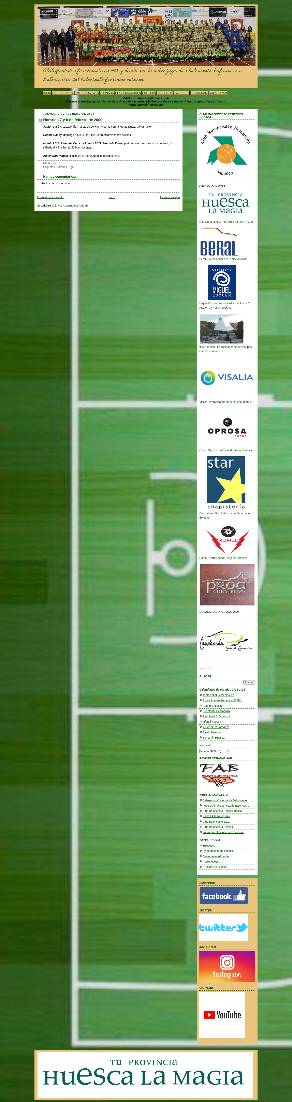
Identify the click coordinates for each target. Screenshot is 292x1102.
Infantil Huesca (212, 721)
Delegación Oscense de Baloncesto (225, 800)
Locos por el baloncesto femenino (223, 832)
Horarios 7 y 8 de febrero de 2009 (72, 120)
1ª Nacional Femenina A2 (218, 695)
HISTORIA (149, 93)
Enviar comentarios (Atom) (71, 205)
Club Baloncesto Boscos (218, 827)
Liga (71, 167)
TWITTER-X (181, 93)
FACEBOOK (165, 93)
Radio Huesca (211, 861)
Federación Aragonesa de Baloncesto (226, 805)
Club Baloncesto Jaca (216, 821)
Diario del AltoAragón (216, 856)
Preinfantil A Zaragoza (216, 711)
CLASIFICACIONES (128, 93)
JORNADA (107, 93)
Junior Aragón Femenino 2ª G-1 (222, 700)
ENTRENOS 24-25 (87, 93)
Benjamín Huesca (213, 737)
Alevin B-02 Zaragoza (216, 727)
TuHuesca (209, 845)
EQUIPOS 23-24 (63, 93)
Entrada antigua (170, 197)
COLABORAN (218, 93)
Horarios (61, 167)
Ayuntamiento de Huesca (218, 850)
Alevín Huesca (212, 732)
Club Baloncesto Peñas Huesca (222, 811)
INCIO (47, 93)
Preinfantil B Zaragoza (216, 716)
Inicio (112, 197)
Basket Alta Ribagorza (216, 816)
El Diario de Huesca (215, 866)
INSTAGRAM (199, 93)
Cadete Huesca (212, 705)
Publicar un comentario (55, 183)
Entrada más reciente (50, 197)
